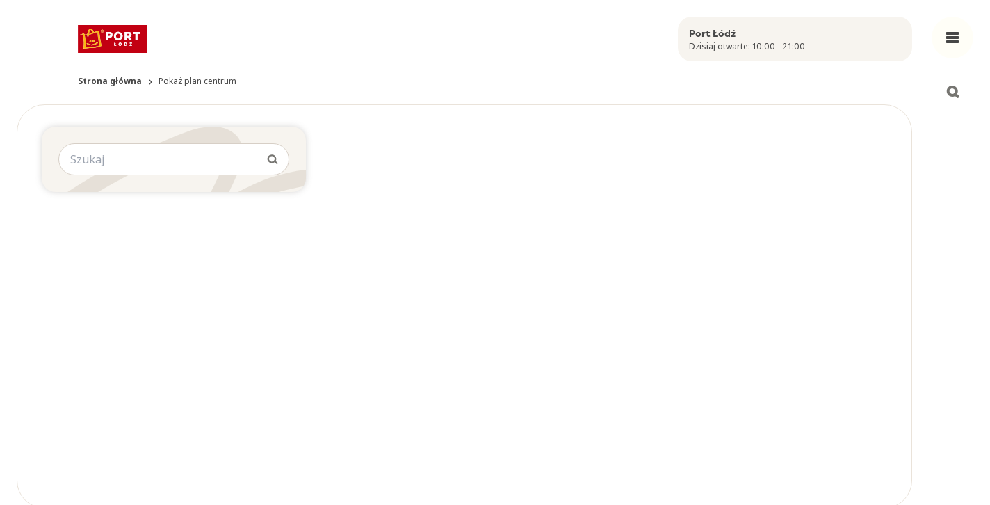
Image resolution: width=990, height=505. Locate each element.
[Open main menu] (952, 37)
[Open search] (952, 92)
